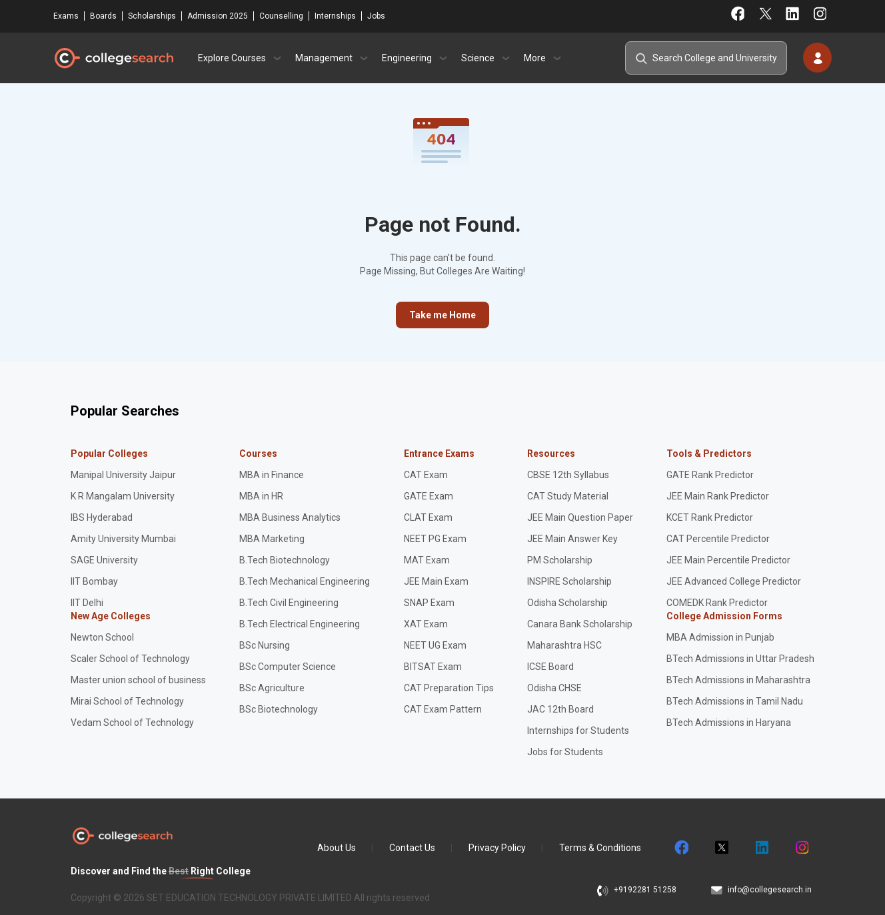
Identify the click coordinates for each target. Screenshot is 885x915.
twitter (721, 847)
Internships (335, 16)
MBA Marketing (272, 538)
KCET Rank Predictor (709, 517)
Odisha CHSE (554, 688)
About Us (336, 847)
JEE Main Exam (436, 581)
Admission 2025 (217, 16)
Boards (103, 16)
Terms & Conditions (600, 847)
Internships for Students (578, 730)
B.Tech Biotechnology (284, 560)
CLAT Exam (428, 517)
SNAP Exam (429, 602)
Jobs (376, 16)
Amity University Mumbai (123, 538)
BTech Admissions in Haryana (728, 722)
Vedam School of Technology (132, 722)
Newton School (102, 637)
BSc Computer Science (287, 666)
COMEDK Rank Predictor (717, 602)
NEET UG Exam (435, 645)
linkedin (761, 847)
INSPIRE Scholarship (569, 581)
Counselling (281, 16)
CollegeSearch (113, 58)
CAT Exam (426, 474)
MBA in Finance (271, 474)
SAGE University (104, 560)
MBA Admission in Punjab (720, 637)
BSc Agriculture (272, 688)
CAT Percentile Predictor (718, 538)
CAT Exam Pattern (443, 709)
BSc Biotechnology (278, 709)
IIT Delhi (87, 602)
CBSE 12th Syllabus (568, 474)
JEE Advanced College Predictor (733, 581)
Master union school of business (138, 680)
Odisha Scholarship (567, 602)
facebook (681, 847)
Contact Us (412, 847)
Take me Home (442, 315)
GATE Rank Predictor (710, 474)
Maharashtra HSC (564, 645)
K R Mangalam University (123, 496)
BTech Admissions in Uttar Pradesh (740, 658)
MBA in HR (261, 496)
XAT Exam (426, 624)
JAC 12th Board (560, 709)
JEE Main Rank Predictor (717, 496)
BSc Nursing (264, 645)
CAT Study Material (567, 496)
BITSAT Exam (433, 666)
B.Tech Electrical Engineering (299, 624)
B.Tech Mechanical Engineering (304, 581)
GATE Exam (428, 496)
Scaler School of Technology (130, 658)
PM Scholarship (559, 560)
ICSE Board (550, 666)
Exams (66, 16)
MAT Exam (427, 560)
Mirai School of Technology (127, 701)
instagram (801, 847)
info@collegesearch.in (770, 889)
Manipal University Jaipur (123, 474)
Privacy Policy (497, 847)
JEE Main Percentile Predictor (728, 560)
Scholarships (152, 16)
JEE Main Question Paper (580, 517)
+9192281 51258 (645, 889)
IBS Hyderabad (102, 517)
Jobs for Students (565, 752)
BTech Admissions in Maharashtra (738, 680)
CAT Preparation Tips (449, 688)
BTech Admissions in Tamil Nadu (734, 701)
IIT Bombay (94, 581)
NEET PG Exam (435, 538)
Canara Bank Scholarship (579, 624)
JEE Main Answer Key (572, 538)
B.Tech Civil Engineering (289, 602)
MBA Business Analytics (290, 517)
